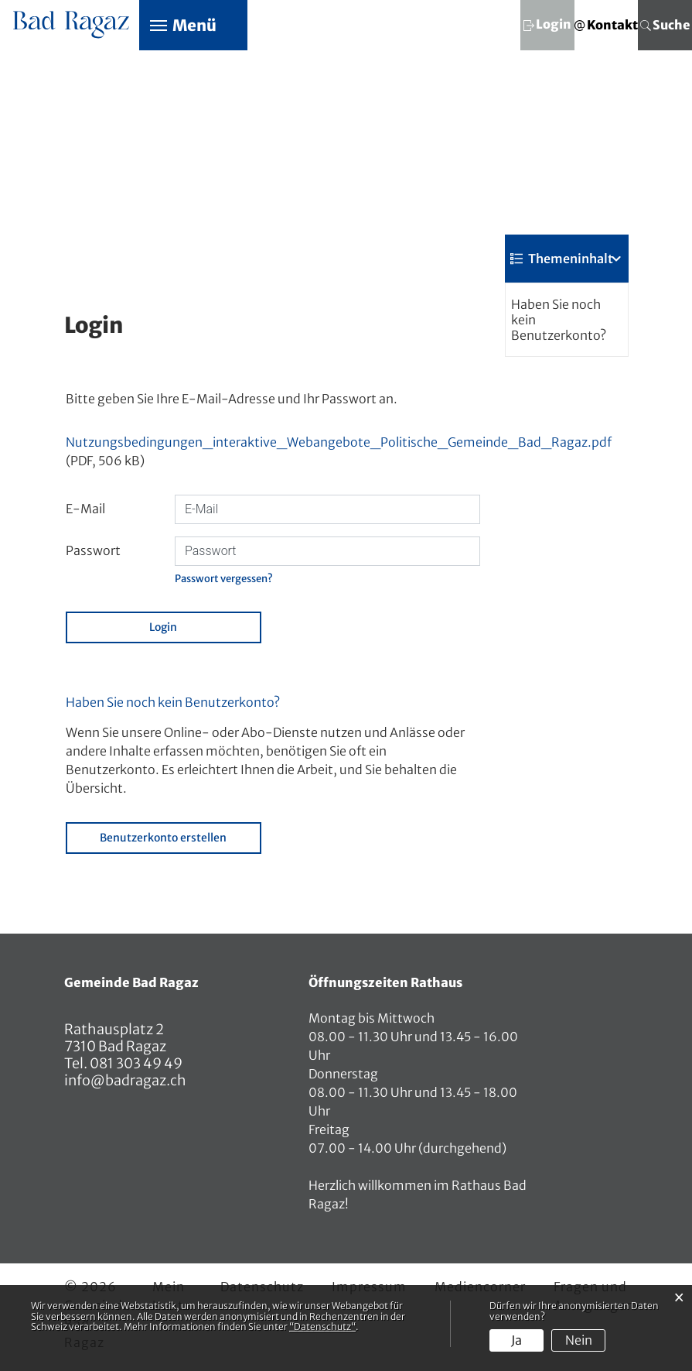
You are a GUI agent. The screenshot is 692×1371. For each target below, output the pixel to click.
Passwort (93, 551)
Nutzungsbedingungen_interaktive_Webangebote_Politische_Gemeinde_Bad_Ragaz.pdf (339, 442)
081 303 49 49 (134, 1064)
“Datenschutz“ (322, 1326)
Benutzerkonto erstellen (163, 838)
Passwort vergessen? (224, 578)
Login (163, 628)
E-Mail (85, 509)
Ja (516, 1340)
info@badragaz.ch (125, 1081)
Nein (578, 1340)
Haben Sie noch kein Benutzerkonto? (558, 319)
